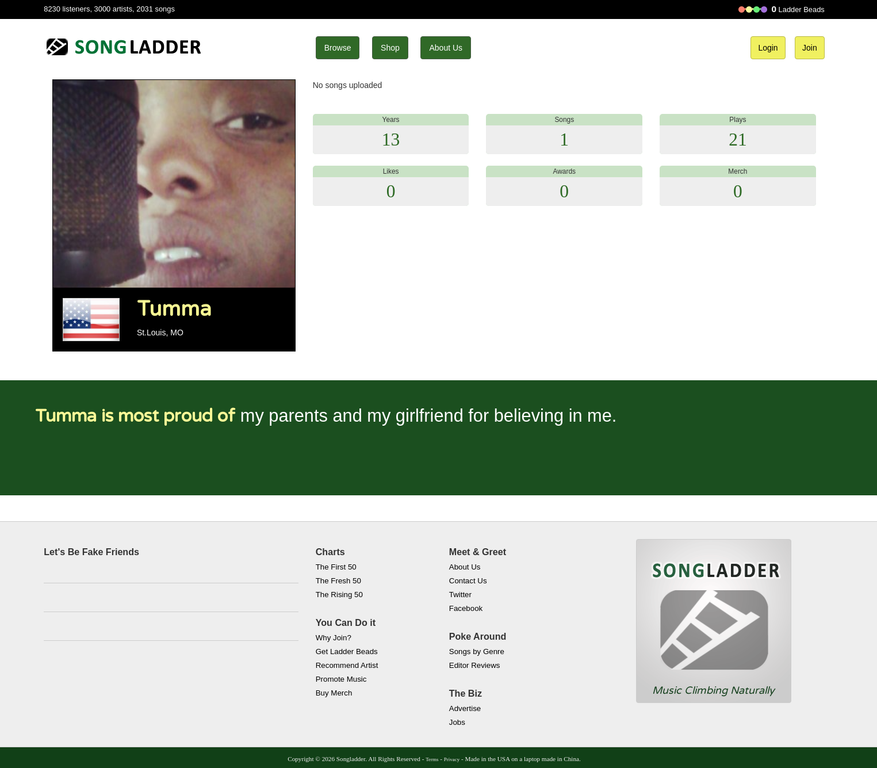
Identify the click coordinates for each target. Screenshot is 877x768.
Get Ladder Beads (347, 651)
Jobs (457, 722)
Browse (337, 47)
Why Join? (333, 637)
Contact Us (468, 580)
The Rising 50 (339, 594)
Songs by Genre (476, 651)
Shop (390, 47)
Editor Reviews (474, 665)
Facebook (465, 608)
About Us (445, 47)
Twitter (460, 594)
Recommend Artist (347, 665)
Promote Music (341, 679)
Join (809, 47)
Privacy (451, 759)
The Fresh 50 (338, 580)
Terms (432, 759)
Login (768, 47)
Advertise (465, 708)
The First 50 (336, 567)
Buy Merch (334, 693)
